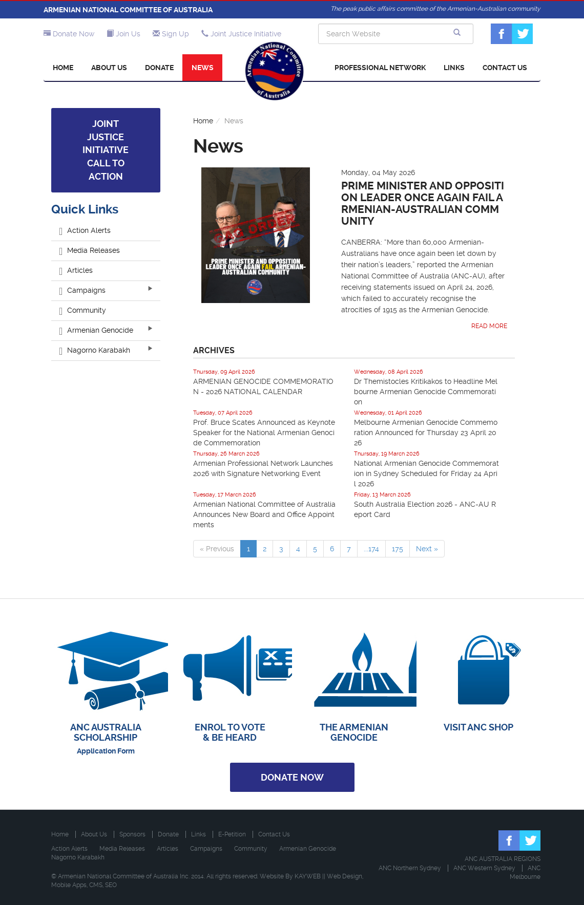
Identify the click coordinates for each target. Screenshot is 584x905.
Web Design (344, 876)
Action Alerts (85, 230)
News (203, 67)
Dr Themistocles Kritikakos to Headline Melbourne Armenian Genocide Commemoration (425, 391)
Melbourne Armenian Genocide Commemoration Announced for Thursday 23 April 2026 (425, 432)
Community (82, 310)
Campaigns (82, 290)
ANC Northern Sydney (410, 868)
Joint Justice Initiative (241, 34)
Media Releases (89, 250)
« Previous (217, 549)
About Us (109, 67)
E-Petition (232, 834)
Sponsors (132, 834)
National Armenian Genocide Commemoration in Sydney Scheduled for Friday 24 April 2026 (426, 473)
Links (454, 67)
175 (397, 549)
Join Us (123, 34)
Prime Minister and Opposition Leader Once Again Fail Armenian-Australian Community (422, 203)
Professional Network (380, 67)
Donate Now (69, 34)
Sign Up (171, 34)
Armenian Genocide (96, 330)
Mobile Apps (69, 885)
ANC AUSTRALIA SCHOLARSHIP (105, 732)
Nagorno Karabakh (94, 350)
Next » (427, 549)
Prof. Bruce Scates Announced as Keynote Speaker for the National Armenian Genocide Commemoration (264, 432)
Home (63, 67)
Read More (489, 326)
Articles (76, 270)
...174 (371, 549)
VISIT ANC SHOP (478, 727)
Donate (159, 67)
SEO (111, 885)
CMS (95, 885)
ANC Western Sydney (484, 868)
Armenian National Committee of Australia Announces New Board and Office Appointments (264, 514)
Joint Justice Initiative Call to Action (105, 150)
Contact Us (505, 67)
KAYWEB (308, 876)
